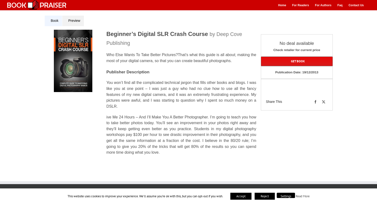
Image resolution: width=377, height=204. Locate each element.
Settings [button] (286, 196)
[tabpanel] (152, 95)
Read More (303, 196)
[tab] (53, 21)
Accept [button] (240, 196)
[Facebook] (315, 102)
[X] (324, 102)
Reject (265, 196)
